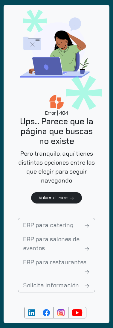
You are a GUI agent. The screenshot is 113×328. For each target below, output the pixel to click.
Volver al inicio (56, 198)
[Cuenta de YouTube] (77, 312)
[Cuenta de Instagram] (61, 312)
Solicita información (56, 285)
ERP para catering (56, 225)
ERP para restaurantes (56, 267)
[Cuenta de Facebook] (46, 312)
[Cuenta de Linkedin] (31, 312)
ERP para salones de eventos (56, 244)
